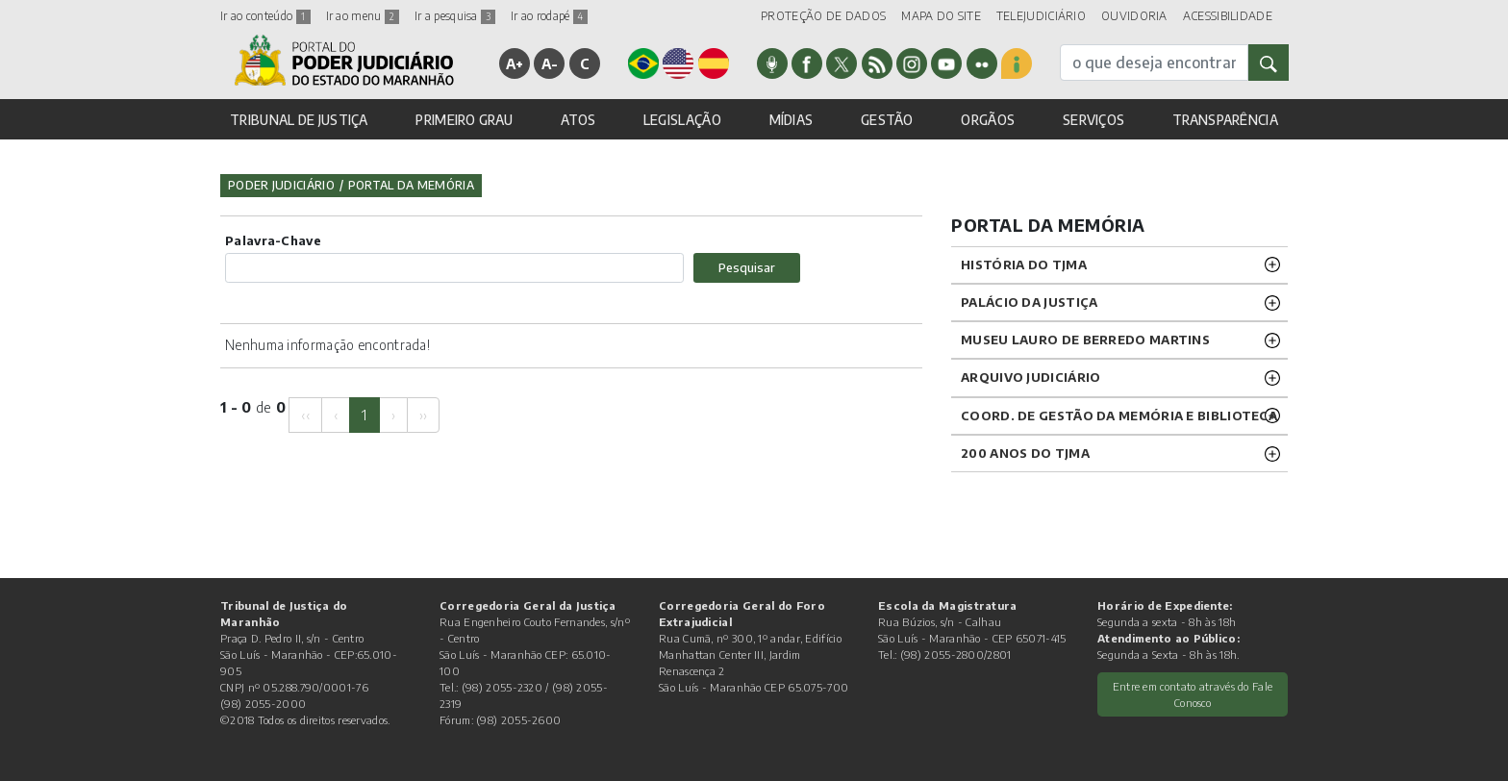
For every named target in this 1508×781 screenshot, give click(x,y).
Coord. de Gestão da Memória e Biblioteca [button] (1119, 415)
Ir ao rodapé (549, 16)
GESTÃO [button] (887, 120)
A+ (515, 63)
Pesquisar (746, 267)
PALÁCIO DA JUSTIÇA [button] (1029, 302)
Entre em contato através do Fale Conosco (1193, 694)
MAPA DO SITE (941, 16)
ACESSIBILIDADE (1227, 16)
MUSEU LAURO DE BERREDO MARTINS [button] (1085, 339)
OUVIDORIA (1134, 16)
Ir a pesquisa (455, 16)
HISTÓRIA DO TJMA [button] (1024, 264)
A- (550, 63)
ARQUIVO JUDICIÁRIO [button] (1030, 377)
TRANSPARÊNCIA (1225, 120)
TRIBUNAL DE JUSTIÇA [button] (299, 120)
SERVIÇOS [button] (1093, 120)
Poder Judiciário (281, 185)
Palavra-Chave (273, 240)
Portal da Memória (411, 185)
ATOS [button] (578, 120)
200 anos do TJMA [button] (1025, 453)
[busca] (1154, 62)
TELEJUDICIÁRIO (1041, 16)
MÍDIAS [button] (791, 120)
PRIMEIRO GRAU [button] (464, 120)
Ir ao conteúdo (265, 16)
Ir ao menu (362, 16)
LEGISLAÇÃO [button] (682, 120)
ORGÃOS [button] (988, 120)
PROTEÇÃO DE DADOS (823, 16)
